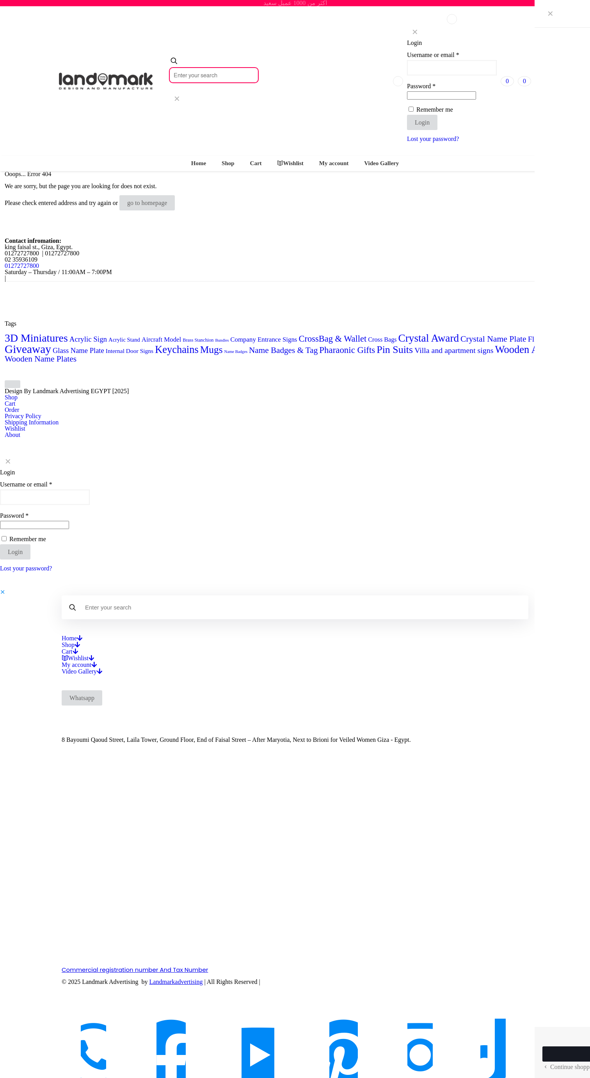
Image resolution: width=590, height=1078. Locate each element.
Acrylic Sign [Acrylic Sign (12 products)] (88, 339)
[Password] (441, 95)
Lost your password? (433, 138)
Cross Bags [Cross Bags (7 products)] (382, 339)
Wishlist (15, 428)
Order (12, 409)
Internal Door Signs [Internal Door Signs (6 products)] (129, 350)
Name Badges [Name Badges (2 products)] (235, 351)
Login (422, 122)
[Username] (452, 67)
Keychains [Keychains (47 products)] (177, 349)
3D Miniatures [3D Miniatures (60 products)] (36, 338)
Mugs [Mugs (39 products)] (211, 349)
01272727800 (22, 265)
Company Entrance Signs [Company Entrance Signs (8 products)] (263, 339)
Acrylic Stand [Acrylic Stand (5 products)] (124, 340)
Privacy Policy (23, 416)
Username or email (433, 55)
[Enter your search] (214, 75)
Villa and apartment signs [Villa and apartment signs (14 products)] (453, 350)
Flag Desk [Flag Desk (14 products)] (544, 339)
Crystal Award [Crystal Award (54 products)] (428, 338)
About (12, 434)
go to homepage (147, 203)
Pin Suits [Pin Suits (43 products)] (395, 349)
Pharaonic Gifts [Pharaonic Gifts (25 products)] (347, 350)
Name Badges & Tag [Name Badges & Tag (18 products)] (283, 350)
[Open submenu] (79, 638)
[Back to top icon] (12, 384)
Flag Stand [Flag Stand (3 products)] (571, 340)
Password (421, 86)
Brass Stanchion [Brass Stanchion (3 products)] (198, 340)
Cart (10, 403)
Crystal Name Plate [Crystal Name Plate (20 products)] (493, 339)
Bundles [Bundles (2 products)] (222, 340)
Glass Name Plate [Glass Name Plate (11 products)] (78, 350)
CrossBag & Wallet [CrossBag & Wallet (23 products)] (332, 339)
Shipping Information (32, 422)
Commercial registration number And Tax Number (135, 970)
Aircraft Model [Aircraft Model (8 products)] (161, 339)
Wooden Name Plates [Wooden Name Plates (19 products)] (40, 358)
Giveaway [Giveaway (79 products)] (28, 349)
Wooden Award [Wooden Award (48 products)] (526, 349)
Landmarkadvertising (176, 981)
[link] (177, 99)
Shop (11, 397)
